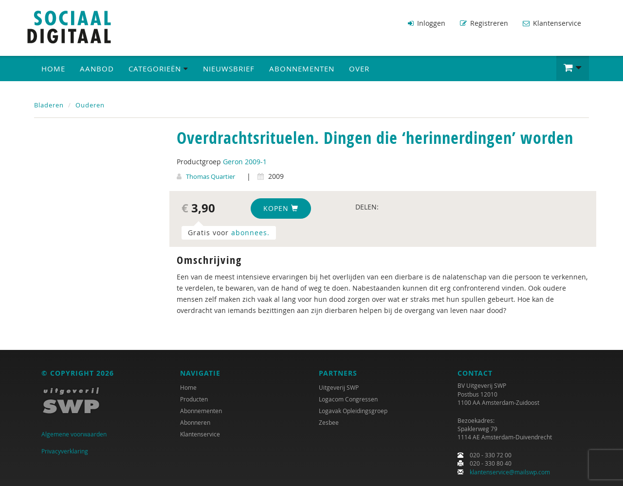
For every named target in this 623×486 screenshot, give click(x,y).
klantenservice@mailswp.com (510, 472)
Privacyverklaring (64, 451)
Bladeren (49, 105)
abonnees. (250, 232)
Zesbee (329, 422)
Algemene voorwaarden (74, 434)
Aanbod (97, 68)
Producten (194, 399)
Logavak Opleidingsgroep (353, 411)
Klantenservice (552, 23)
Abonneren (195, 422)
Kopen (280, 208)
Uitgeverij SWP (339, 387)
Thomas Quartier (210, 176)
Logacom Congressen (348, 399)
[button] (572, 68)
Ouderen (90, 105)
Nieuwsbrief (229, 68)
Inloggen (426, 23)
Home (53, 68)
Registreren (484, 23)
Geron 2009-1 (245, 161)
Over (359, 68)
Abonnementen (301, 68)
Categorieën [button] (158, 68)
